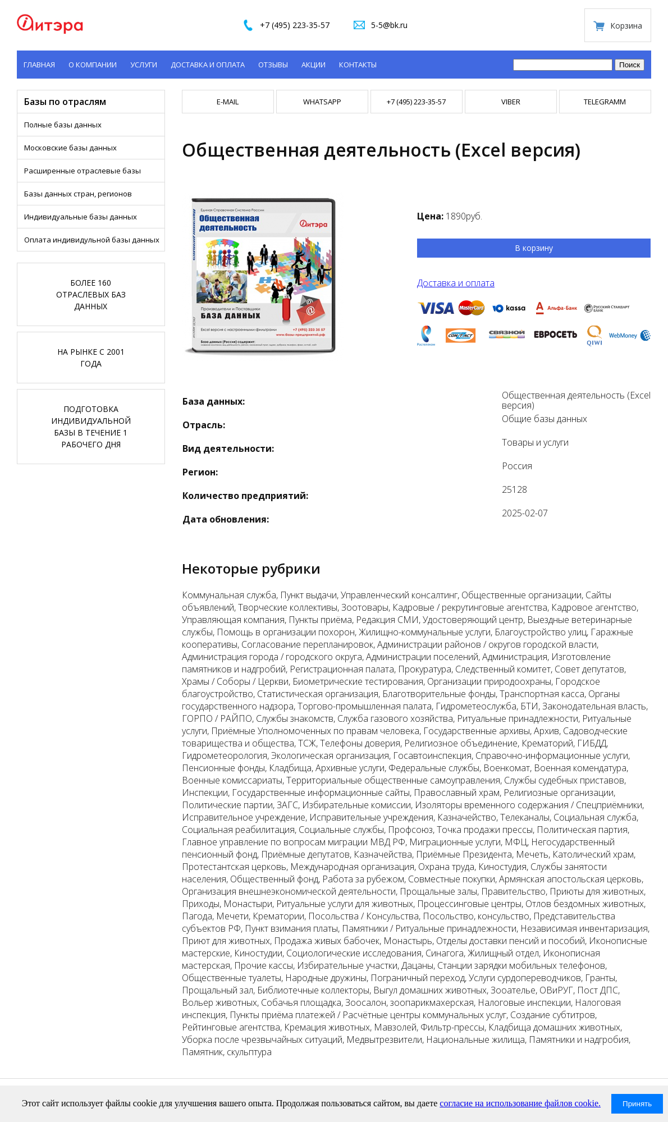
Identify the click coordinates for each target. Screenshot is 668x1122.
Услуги (143, 64)
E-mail (228, 102)
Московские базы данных (70, 148)
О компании (92, 64)
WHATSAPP (322, 102)
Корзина (626, 25)
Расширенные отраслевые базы (82, 171)
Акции (313, 64)
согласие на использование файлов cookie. (520, 1103)
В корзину (534, 247)
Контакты (358, 64)
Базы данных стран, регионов (78, 194)
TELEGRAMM (605, 102)
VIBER (510, 102)
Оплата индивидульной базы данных (91, 240)
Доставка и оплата (208, 64)
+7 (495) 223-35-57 (295, 25)
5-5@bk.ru (389, 25)
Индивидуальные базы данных (80, 217)
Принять (637, 1104)
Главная (39, 64)
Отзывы (273, 64)
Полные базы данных (63, 125)
